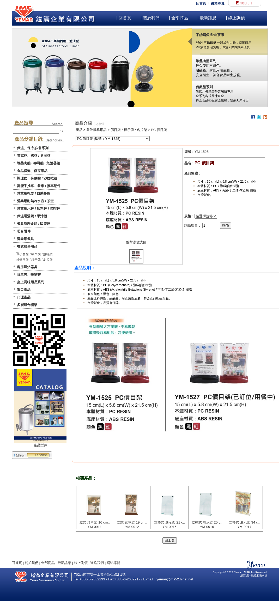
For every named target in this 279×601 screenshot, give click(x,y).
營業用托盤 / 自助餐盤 (33, 193)
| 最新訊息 (206, 18)
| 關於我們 (150, 18)
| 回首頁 (123, 18)
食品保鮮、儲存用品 (32, 171)
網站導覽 (113, 563)
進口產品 (24, 290)
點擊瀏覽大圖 (136, 242)
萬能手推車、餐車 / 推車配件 (38, 186)
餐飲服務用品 (27, 246)
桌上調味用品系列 (30, 282)
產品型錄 (40, 443)
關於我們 (31, 563)
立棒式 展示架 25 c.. (207, 522)
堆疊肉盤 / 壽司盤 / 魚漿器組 (38, 163)
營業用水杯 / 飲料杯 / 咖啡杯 (38, 209)
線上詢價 (81, 563)
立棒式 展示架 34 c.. (244, 522)
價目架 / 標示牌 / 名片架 (36, 260)
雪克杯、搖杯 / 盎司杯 (33, 156)
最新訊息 (64, 563)
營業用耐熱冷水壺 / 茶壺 (35, 201)
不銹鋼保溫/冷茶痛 (210, 35)
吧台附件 (24, 231)
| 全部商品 (178, 18)
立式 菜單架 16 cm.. (95, 522)
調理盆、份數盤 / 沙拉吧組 (37, 178)
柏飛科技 (262, 575)
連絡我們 (97, 563)
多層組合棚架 (27, 305)
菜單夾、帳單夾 (29, 275)
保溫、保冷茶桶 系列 (32, 148)
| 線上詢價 (235, 18)
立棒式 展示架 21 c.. (169, 522)
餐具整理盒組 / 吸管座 (33, 224)
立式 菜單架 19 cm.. (132, 522)
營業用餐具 (25, 239)
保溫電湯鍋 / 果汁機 (32, 216)
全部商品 (48, 563)
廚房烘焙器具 (27, 267)
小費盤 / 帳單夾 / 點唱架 (36, 254)
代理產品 (24, 297)
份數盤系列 (204, 87)
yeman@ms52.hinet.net (174, 579)
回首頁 (17, 563)
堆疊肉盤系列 (206, 61)
